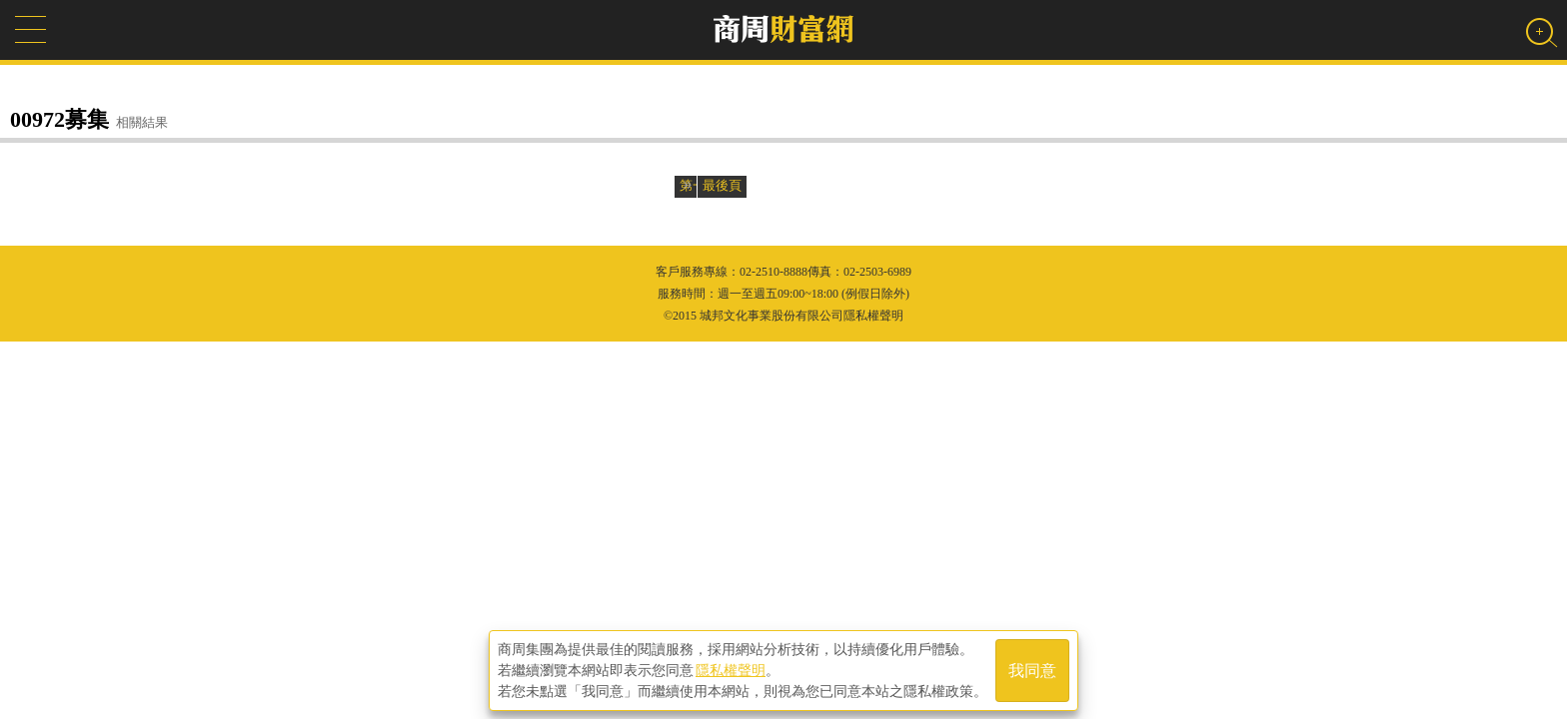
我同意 (1032, 670)
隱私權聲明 (731, 670)
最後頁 (722, 185)
